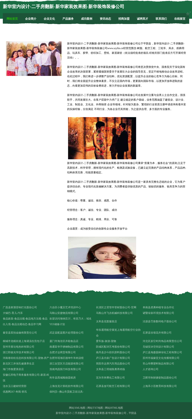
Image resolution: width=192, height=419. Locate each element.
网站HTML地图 (114, 407)
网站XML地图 (77, 407)
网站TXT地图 (95, 407)
